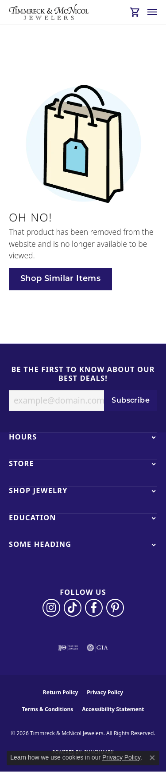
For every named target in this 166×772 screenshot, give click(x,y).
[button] (135, 12)
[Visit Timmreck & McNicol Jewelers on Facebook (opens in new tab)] (94, 608)
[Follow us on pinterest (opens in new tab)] (115, 608)
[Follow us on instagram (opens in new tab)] (51, 608)
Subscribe (131, 400)
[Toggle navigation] (152, 12)
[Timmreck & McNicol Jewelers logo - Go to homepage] (48, 12)
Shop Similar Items (60, 279)
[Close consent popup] (152, 757)
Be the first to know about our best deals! (82, 374)
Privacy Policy (105, 692)
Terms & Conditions (47, 709)
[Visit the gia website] (97, 647)
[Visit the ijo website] (68, 647)
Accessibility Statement (113, 709)
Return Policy (60, 692)
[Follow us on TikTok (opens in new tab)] (72, 608)
